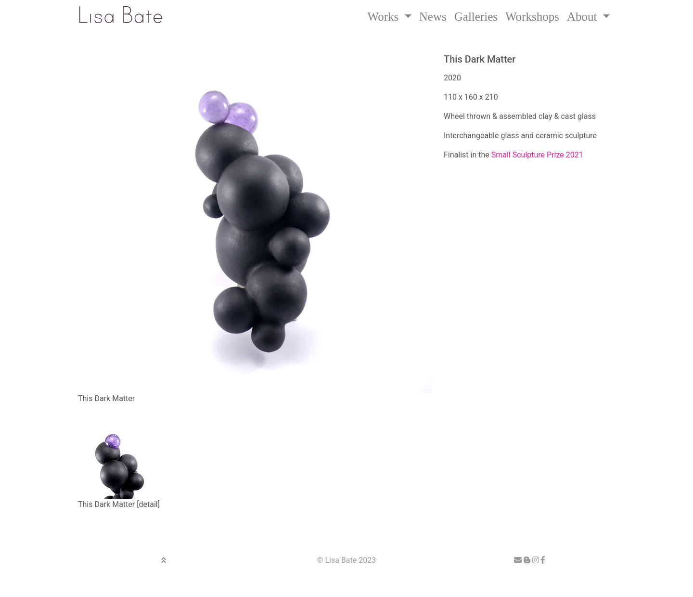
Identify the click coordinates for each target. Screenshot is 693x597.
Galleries (476, 16)
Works (385, 16)
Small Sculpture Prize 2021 (537, 154)
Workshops (532, 16)
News (433, 16)
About (583, 16)
